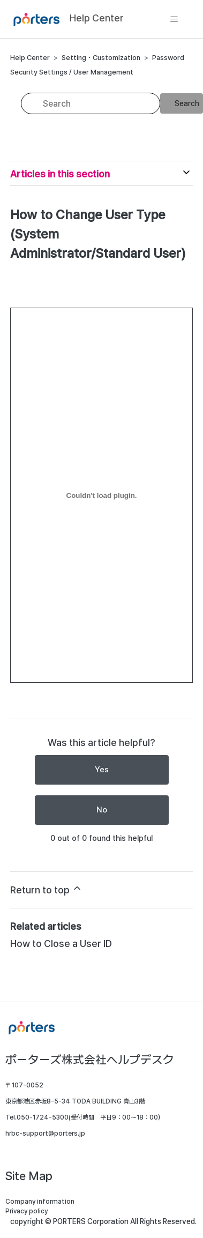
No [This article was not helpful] (101, 810)
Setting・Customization (101, 58)
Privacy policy (26, 1211)
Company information (39, 1201)
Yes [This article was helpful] (102, 769)
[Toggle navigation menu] (174, 19)
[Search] (90, 103)
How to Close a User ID (61, 943)
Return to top (46, 889)
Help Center (30, 58)
